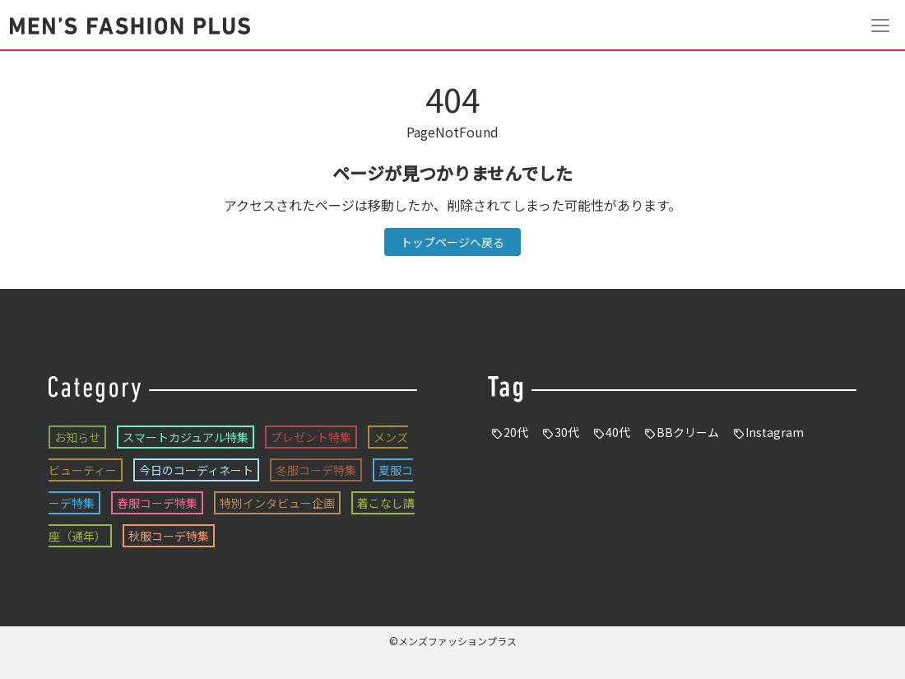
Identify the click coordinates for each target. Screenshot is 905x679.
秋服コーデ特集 (168, 536)
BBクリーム (688, 432)
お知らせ (77, 437)
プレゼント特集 (311, 437)
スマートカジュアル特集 (185, 437)
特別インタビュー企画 (277, 503)
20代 (516, 432)
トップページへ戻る (452, 242)
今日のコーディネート (196, 470)
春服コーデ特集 (157, 503)
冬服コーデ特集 (316, 470)
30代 (567, 432)
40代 (618, 432)
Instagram (774, 432)
